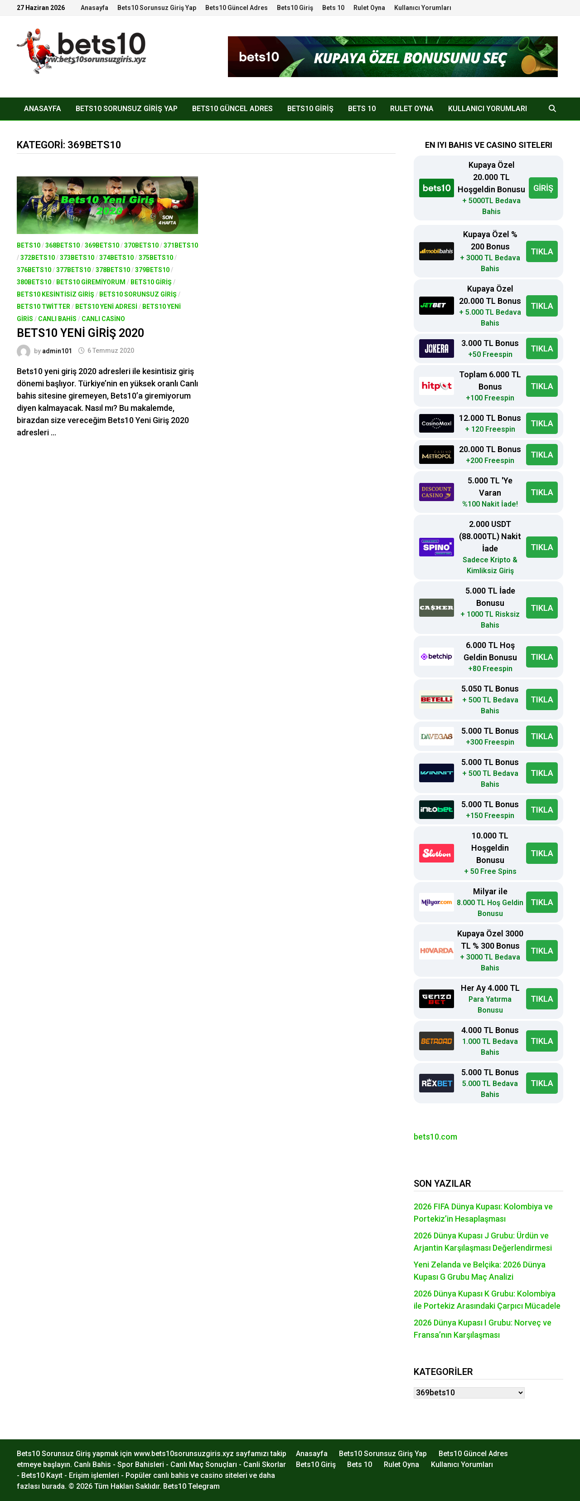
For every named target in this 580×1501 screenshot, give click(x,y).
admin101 (57, 350)
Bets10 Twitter (43, 306)
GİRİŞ (543, 188)
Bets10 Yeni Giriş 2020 (80, 333)
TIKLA (542, 251)
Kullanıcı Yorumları (422, 7)
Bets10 (28, 245)
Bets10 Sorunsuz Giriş (138, 294)
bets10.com (435, 1136)
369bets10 (102, 245)
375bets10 (156, 257)
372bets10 (37, 257)
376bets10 (34, 269)
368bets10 (62, 245)
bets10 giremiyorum (91, 282)
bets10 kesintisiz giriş (55, 294)
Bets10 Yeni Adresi (106, 306)
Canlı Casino (103, 318)
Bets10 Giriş (295, 7)
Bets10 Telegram (191, 1486)
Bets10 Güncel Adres (236, 7)
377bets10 (73, 269)
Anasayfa (94, 7)
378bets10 (113, 269)
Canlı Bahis (57, 318)
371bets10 (181, 245)
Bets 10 (333, 7)
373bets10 (77, 257)
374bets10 (116, 257)
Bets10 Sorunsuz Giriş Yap (156, 7)
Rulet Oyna (369, 7)
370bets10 (141, 245)
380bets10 (34, 282)
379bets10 (152, 269)
